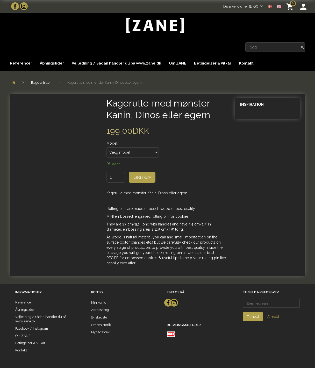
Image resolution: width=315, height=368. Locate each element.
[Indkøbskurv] (291, 6)
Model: (112, 143)
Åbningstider (52, 63)
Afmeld (273, 317)
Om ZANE (177, 63)
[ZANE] (154, 25)
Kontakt (246, 63)
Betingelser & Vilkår (212, 63)
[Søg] (302, 47)
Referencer (21, 63)
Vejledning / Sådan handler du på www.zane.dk (116, 63)
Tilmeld (253, 317)
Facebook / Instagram (31, 328)
